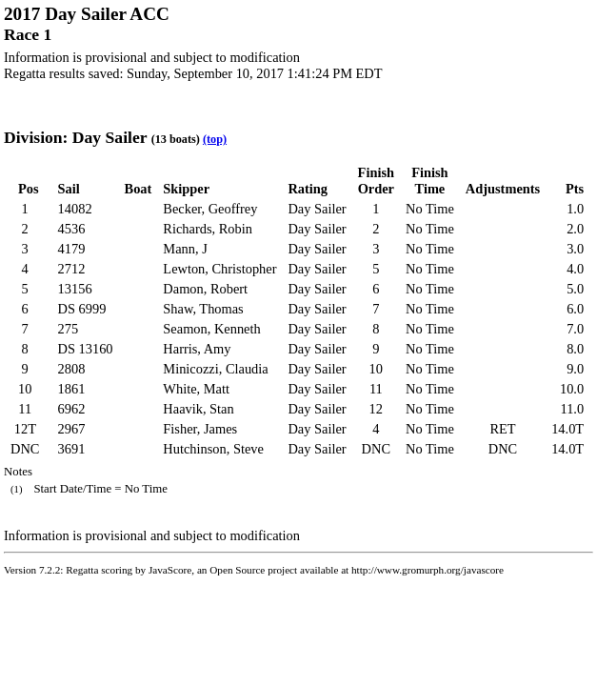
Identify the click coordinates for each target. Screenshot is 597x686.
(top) (215, 139)
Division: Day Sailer (75, 137)
